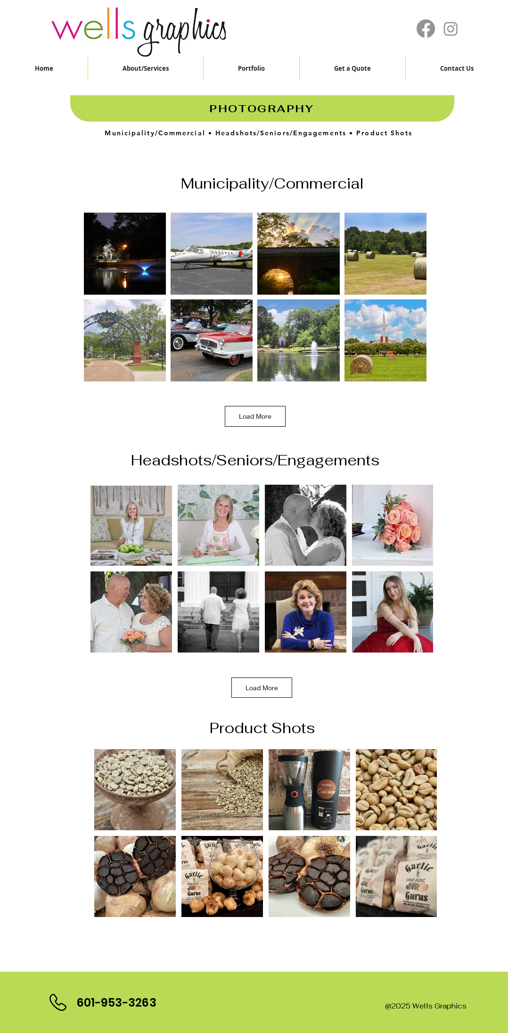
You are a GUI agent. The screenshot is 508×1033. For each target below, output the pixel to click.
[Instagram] (451, 28)
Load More (255, 416)
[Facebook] (426, 28)
